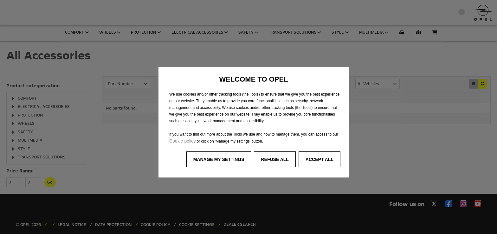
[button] (218, 159)
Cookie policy (182, 141)
